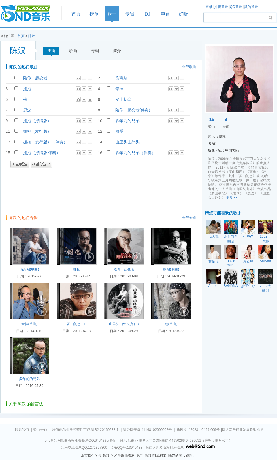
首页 (29, 13)
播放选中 (41, 164)
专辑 (129, 14)
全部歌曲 (189, 67)
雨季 (119, 131)
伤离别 (121, 78)
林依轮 (213, 261)
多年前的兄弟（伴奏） (135, 152)
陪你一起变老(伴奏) (132, 110)
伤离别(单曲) (29, 269)
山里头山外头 (127, 142)
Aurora (213, 286)
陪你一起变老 (35, 78)
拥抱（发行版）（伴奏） (45, 142)
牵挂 (119, 88)
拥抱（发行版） (37, 131)
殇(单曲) (171, 324)
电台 (165, 14)
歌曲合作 (40, 430)
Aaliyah (265, 261)
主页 (51, 50)
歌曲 (73, 50)
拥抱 (27, 88)
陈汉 (31, 36)
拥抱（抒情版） (37, 120)
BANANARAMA (236, 286)
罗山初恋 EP (76, 324)
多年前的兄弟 (127, 120)
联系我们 (22, 430)
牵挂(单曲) (29, 324)
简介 (117, 50)
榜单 (94, 14)
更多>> (231, 198)
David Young (231, 263)
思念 (27, 110)
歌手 (111, 14)
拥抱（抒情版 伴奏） (42, 152)
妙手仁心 (248, 286)
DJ (147, 14)
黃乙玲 (248, 261)
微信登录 (251, 7)
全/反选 (19, 164)
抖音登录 (221, 7)
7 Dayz (248, 236)
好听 (183, 14)
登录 (209, 7)
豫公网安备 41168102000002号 (147, 430)
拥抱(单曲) (171, 269)
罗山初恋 (123, 99)
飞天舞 (213, 236)
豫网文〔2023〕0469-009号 (198, 430)
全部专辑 (189, 218)
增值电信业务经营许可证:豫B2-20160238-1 (85, 430)
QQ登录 (236, 7)
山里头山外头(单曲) (124, 324)
